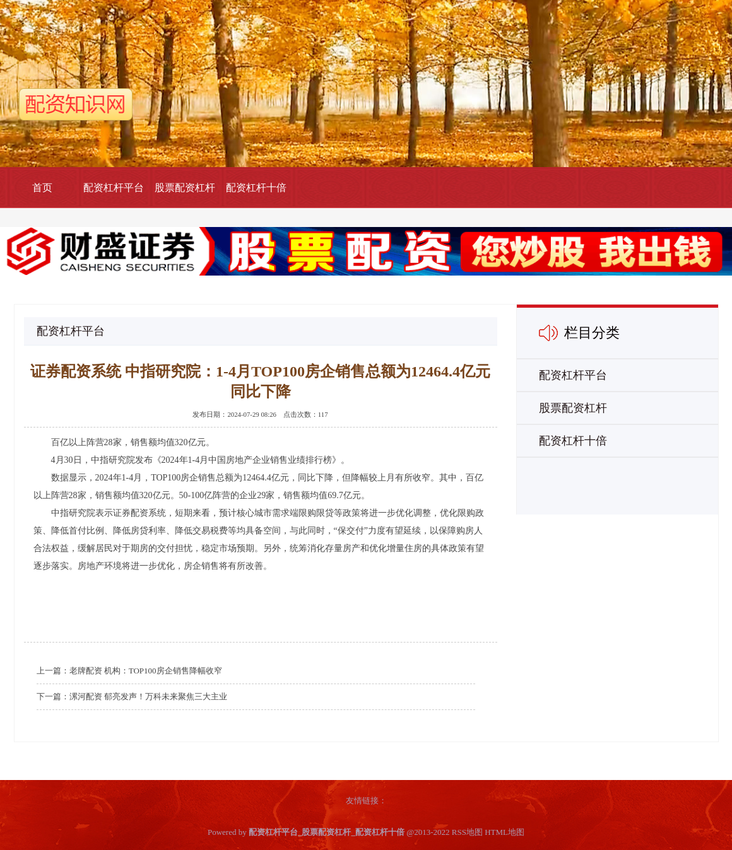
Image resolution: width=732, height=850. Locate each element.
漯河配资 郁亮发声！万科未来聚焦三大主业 (148, 696)
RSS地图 (467, 832)
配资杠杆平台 (113, 187)
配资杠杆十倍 (256, 187)
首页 (42, 187)
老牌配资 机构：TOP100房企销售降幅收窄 (145, 670)
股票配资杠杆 (185, 187)
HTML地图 (504, 832)
